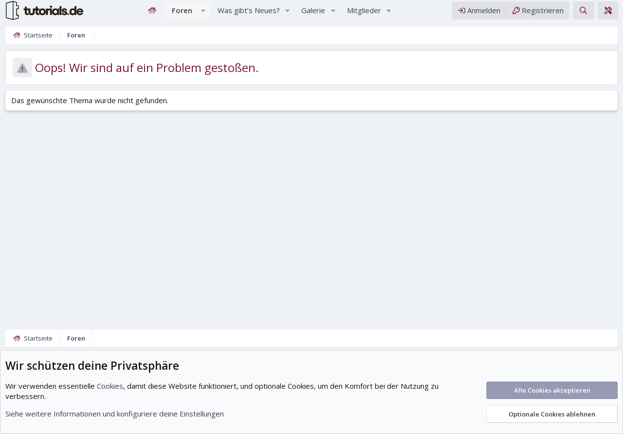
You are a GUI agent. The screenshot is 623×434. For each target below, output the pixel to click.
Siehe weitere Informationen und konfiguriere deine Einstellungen (114, 413)
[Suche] (583, 14)
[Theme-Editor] (608, 14)
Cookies (110, 386)
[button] (203, 14)
